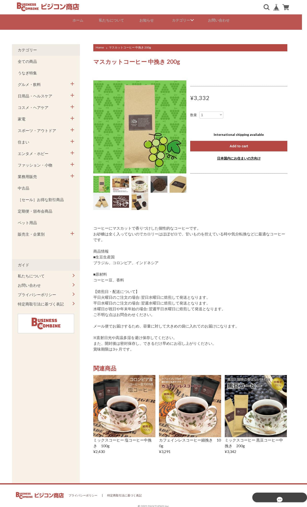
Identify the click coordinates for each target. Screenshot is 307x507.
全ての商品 (27, 59)
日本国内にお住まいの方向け (239, 157)
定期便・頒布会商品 (35, 209)
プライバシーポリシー (37, 292)
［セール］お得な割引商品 (41, 197)
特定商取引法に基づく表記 (41, 301)
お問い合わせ (221, 20)
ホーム (80, 20)
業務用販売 (27, 174)
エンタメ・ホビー (33, 151)
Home (100, 45)
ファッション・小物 (35, 163)
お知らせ (149, 20)
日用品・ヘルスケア (35, 93)
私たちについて (113, 20)
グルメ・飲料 (29, 82)
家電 (21, 116)
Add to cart (239, 144)
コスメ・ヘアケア (33, 105)
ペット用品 (27, 220)
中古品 (23, 186)
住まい (23, 139)
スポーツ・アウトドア (37, 128)
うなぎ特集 (27, 70)
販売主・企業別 (31, 232)
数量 (193, 112)
